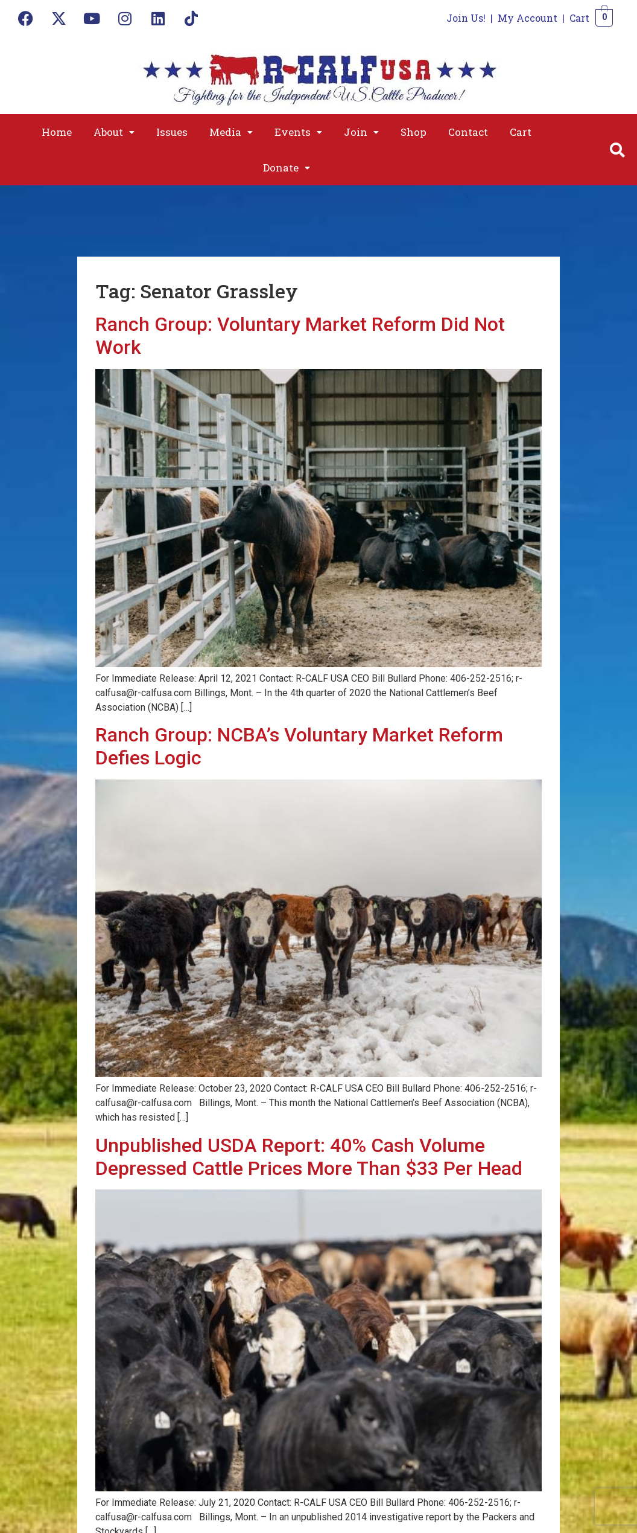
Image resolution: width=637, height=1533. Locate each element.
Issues (172, 132)
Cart (579, 17)
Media (231, 132)
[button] (114, 132)
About (114, 132)
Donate (286, 167)
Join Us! (466, 17)
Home (57, 132)
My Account (527, 17)
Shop (413, 132)
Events (298, 132)
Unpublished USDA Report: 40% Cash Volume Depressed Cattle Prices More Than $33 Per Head (308, 1157)
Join (361, 132)
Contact (468, 132)
